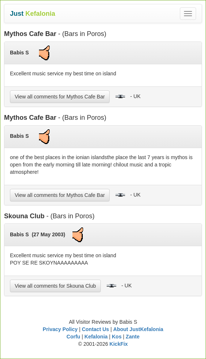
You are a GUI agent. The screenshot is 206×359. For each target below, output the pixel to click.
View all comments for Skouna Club (55, 286)
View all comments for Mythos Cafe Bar (60, 97)
